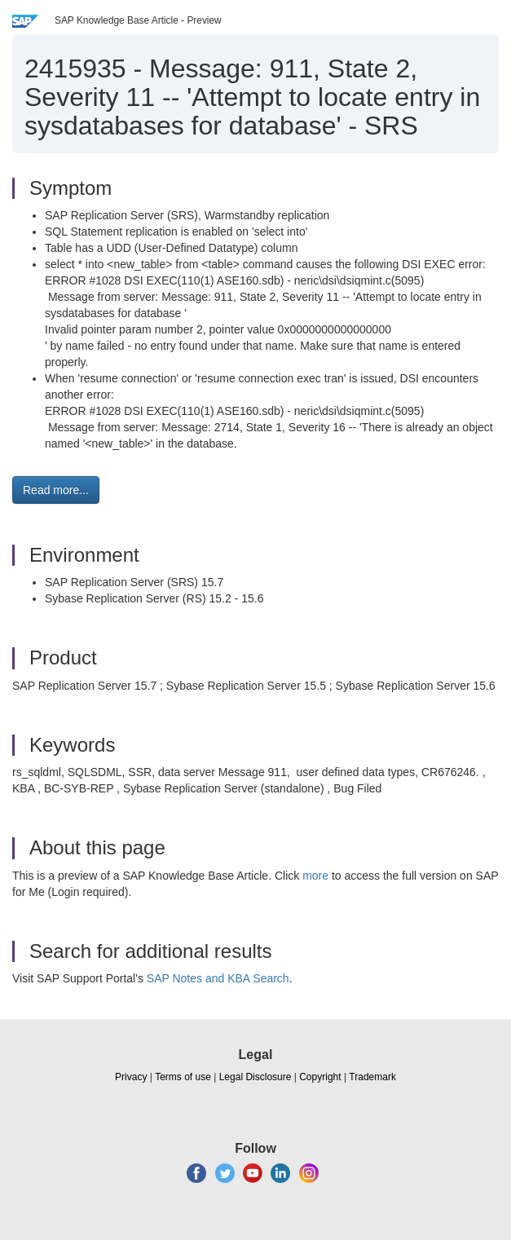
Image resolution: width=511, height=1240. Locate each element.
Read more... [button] (56, 489)
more (315, 875)
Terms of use (183, 1077)
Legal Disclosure (255, 1077)
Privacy (131, 1077)
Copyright (320, 1077)
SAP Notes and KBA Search (218, 978)
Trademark (372, 1077)
